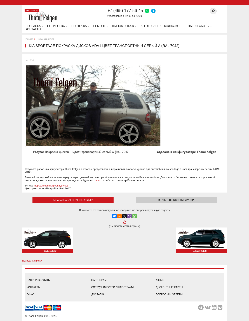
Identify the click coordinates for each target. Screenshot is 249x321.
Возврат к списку (32, 260)
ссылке (98, 180)
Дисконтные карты (169, 287)
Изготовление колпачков (160, 26)
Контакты (33, 287)
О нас (31, 294)
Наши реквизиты (38, 280)
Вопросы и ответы (169, 294)
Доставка (98, 294)
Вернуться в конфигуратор (176, 200)
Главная (29, 39)
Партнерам (99, 280)
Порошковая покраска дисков (51, 185)
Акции (160, 280)
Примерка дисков (45, 39)
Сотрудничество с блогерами (112, 287)
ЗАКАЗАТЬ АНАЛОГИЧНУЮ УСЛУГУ (73, 200)
